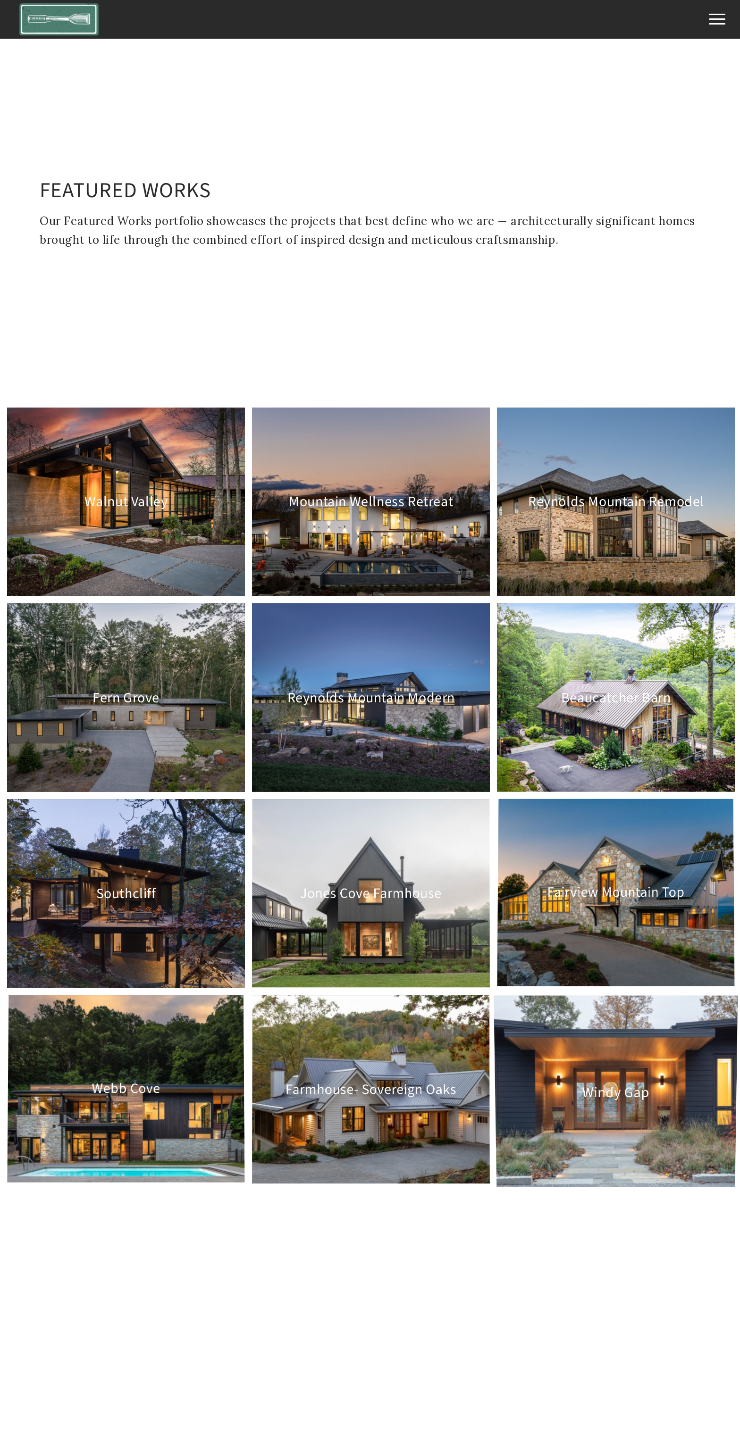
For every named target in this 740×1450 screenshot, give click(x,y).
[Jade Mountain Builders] (59, 19)
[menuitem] (714, 19)
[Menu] (714, 19)
